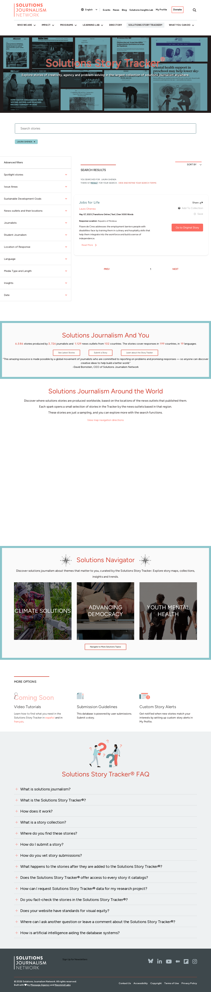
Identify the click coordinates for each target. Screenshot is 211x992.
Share (195, 203)
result (94, 183)
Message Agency (40, 985)
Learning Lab (91, 25)
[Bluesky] (150, 958)
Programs (66, 25)
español (50, 717)
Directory (115, 25)
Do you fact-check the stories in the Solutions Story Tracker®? (74, 899)
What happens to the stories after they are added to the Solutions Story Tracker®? (91, 866)
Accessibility (141, 983)
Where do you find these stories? (48, 833)
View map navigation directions (105, 420)
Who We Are (24, 25)
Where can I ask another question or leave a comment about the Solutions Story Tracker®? (97, 921)
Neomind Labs (63, 985)
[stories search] (105, 130)
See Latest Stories (66, 353)
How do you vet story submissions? (51, 855)
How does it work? (36, 811)
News (116, 10)
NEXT (175, 269)
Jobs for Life (89, 202)
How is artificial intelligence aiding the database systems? (70, 932)
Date (35, 295)
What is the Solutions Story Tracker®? (53, 800)
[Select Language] (91, 9)
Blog (124, 10)
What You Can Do (180, 25)
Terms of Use (171, 983)
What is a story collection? (43, 822)
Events (106, 10)
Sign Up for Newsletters (74, 959)
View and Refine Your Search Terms (137, 183)
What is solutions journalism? (45, 789)
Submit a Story (100, 353)
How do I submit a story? (41, 844)
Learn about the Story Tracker (139, 353)
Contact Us (125, 983)
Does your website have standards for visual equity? (64, 910)
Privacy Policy (189, 983)
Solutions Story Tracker (144, 25)
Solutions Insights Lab (141, 10)
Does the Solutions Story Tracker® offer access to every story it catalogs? (84, 877)
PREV (107, 269)
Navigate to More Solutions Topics (105, 647)
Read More (87, 245)
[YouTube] (169, 961)
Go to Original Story (187, 227)
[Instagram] (194, 961)
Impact (46, 25)
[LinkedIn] (159, 961)
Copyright (156, 983)
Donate (177, 9)
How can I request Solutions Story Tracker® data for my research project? (83, 888)
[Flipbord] (186, 961)
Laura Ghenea (24, 142)
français (18, 721)
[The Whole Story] (178, 961)
